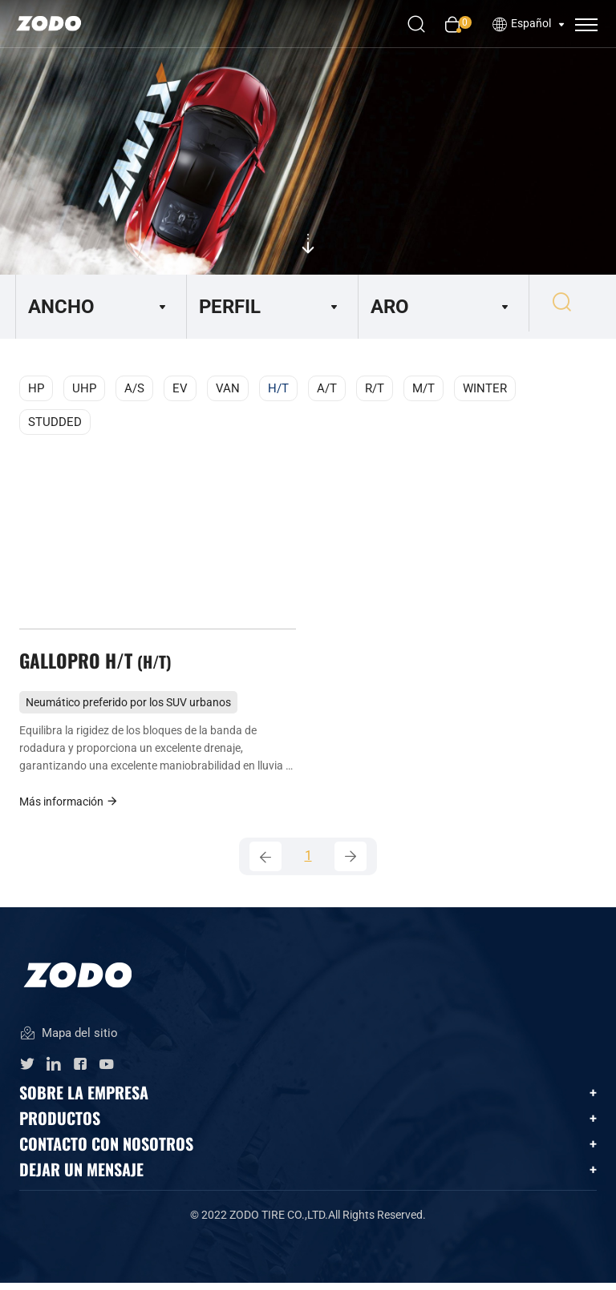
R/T (374, 388)
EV (180, 388)
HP (36, 388)
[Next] (350, 862)
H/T (278, 388)
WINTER (485, 388)
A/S (134, 388)
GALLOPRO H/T (97, 663)
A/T (327, 388)
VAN (228, 388)
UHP (84, 388)
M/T (423, 388)
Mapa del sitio (68, 1041)
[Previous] (265, 862)
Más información (69, 806)
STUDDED (55, 422)
